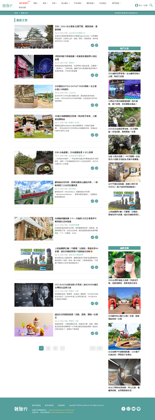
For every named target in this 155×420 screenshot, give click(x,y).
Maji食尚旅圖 (74, 225)
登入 (140, 5)
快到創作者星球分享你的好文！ (127, 13)
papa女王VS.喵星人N (77, 33)
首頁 (16, 13)
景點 (35, 3)
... (62, 348)
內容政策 (61, 405)
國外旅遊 (91, 3)
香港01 (71, 63)
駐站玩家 (22, 7)
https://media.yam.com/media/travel (61, 410)
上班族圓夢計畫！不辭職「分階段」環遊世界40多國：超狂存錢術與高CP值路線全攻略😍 (76, 250)
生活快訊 (102, 3)
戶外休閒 (78, 3)
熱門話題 (116, 3)
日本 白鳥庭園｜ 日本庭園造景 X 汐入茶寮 (74, 152)
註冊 (145, 5)
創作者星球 (24, 3)
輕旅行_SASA (74, 122)
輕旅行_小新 (73, 291)
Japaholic (72, 93)
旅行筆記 (72, 189)
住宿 (54, 3)
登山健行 (65, 3)
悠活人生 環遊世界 (76, 255)
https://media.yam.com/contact (62, 412)
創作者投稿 (36, 405)
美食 (45, 3)
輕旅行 (8, 6)
